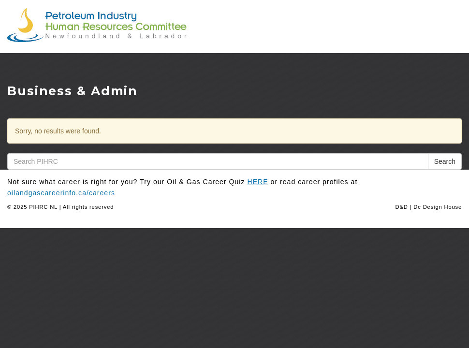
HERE (258, 182)
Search (444, 161)
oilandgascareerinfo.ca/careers (61, 193)
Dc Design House (437, 207)
